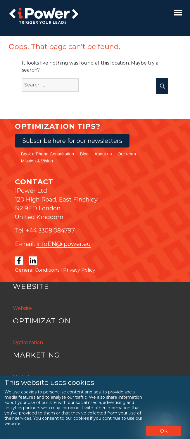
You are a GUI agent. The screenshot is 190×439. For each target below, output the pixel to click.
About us (103, 153)
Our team (127, 153)
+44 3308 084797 (50, 230)
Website (22, 308)
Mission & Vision (37, 160)
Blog (84, 153)
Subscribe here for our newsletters (72, 140)
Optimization (28, 342)
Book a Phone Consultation (47, 153)
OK (164, 431)
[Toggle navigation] (178, 12)
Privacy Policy (79, 270)
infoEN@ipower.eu (63, 243)
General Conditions (37, 270)
